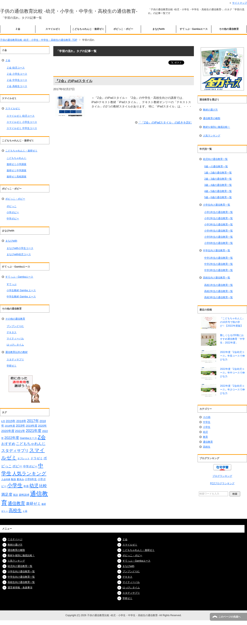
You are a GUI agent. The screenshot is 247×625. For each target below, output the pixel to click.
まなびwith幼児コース (19, 254)
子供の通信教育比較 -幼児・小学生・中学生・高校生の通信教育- (68, 11)
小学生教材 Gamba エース (21, 290)
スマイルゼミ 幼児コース (20, 115)
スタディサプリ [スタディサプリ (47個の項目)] (15, 450)
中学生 (206, 422)
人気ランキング (211, 135)
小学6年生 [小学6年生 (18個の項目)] (31, 479)
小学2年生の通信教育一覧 (218, 218)
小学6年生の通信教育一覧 (218, 243)
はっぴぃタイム (15, 344)
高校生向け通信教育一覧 (216, 277)
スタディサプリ (15, 359)
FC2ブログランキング (222, 483)
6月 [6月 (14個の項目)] (3, 421)
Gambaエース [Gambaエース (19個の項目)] (28, 438)
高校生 (206, 446)
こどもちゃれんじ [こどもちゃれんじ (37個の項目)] (30, 444)
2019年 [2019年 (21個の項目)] (20, 425)
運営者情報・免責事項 (20, 587)
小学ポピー (13, 212)
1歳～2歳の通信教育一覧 (218, 172)
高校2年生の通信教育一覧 (218, 291)
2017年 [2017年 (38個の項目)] (33, 421)
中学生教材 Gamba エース (21, 296)
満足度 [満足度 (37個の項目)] (6, 494)
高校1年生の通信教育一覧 (218, 285)
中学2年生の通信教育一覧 (218, 264)
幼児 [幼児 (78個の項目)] (33, 485)
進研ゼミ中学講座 (16, 170)
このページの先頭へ (229, 616)
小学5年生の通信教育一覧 (218, 236)
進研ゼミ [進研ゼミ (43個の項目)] (33, 503)
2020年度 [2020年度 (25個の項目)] (7, 431)
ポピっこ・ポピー (123, 29)
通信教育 (208, 441)
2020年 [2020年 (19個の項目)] (42, 425)
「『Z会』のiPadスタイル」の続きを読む (165, 122)
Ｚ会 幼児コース (15, 67)
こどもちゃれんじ (16, 158)
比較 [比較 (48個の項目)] (43, 486)
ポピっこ (11, 206)
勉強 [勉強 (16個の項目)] (13, 479)
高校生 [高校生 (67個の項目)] (15, 510)
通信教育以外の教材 (16, 352)
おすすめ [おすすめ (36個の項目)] (8, 444)
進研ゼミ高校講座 (16, 176)
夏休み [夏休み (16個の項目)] (20, 479)
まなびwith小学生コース (20, 248)
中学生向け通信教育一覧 (216, 250)
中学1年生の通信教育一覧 (218, 257)
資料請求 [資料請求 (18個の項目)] (24, 494)
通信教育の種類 (211, 118)
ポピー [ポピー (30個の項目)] (17, 466)
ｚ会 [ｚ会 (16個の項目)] (24, 511)
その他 (206, 417)
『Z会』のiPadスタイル (73, 81)
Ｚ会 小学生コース (17, 73)
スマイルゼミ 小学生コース (22, 122)
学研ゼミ (11, 365)
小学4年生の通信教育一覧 (218, 230)
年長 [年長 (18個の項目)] (26, 486)
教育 (205, 436)
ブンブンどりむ (15, 326)
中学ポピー (13, 218)
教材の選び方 (210, 109)
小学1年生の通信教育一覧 (218, 212)
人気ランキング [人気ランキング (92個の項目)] (29, 473)
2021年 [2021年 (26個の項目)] (20, 431)
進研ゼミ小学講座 (16, 164)
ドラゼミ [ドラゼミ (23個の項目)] (36, 458)
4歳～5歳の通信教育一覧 (218, 191)
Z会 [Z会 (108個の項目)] (42, 437)
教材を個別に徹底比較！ (216, 127)
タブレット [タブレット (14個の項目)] (23, 458)
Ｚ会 (17, 29)
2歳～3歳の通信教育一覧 (218, 178)
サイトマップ (239, 2)
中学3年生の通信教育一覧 (218, 270)
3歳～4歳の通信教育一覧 (218, 185)
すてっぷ (11, 284)
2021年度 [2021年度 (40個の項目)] (33, 431)
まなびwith (158, 29)
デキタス (11, 332)
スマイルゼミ (52, 29)
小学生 (206, 427)
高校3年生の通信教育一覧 (218, 297)
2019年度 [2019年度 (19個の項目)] (31, 425)
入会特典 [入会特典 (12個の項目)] (5, 479)
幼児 (205, 432)
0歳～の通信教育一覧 (216, 166)
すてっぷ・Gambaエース (194, 29)
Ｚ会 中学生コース (17, 80)
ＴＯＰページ (15, 539)
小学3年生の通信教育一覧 (218, 224)
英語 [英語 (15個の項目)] (15, 494)
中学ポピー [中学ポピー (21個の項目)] (30, 466)
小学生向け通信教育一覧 (216, 204)
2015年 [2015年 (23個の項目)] (11, 421)
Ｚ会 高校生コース (17, 86)
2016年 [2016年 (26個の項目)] (21, 421)
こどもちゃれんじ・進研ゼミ (88, 29)
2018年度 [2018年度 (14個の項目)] (10, 425)
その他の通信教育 (229, 29)
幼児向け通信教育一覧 (215, 159)
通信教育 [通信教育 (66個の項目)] (16, 503)
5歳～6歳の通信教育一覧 (218, 197)
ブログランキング (222, 476)
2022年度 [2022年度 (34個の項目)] (11, 438)
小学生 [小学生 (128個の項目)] (15, 485)
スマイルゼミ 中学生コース (22, 128)
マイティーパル (15, 338)
